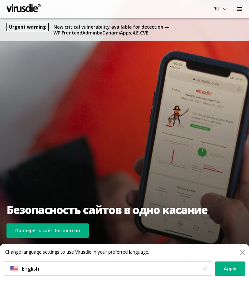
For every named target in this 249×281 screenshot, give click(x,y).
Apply (230, 268)
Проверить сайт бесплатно (47, 230)
